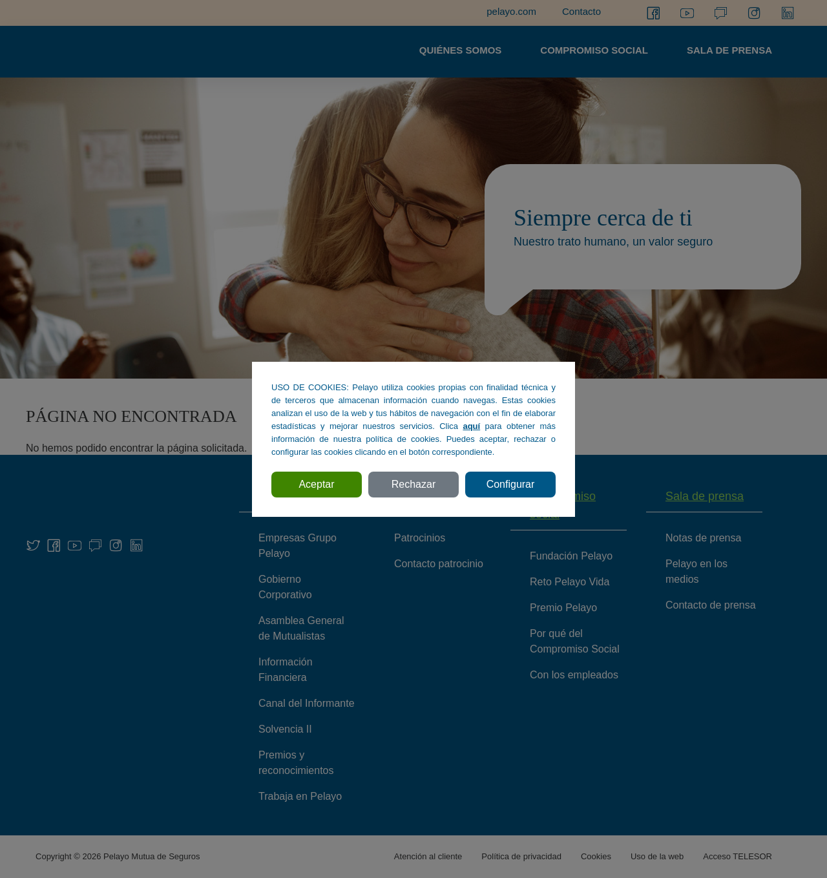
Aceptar (316, 484)
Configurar (511, 484)
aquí (471, 426)
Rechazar (413, 484)
